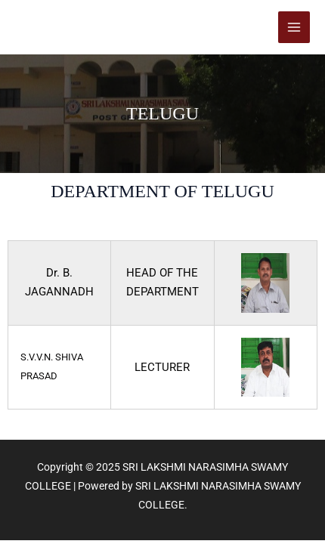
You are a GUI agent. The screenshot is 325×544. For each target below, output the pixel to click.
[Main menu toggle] (294, 27)
